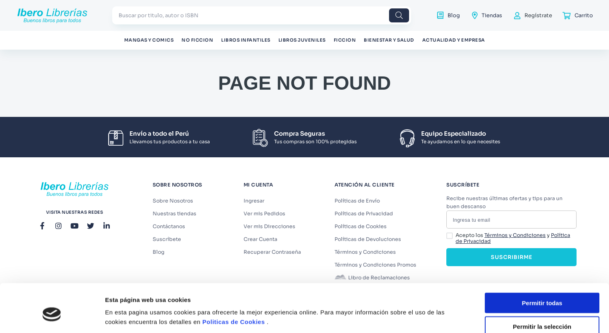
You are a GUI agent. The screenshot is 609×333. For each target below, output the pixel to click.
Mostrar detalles (433, 310)
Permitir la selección (542, 289)
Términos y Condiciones (515, 235)
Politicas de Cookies (233, 284)
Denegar (542, 313)
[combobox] (261, 15)
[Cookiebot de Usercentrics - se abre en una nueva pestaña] (52, 317)
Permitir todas (542, 266)
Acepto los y (513, 238)
